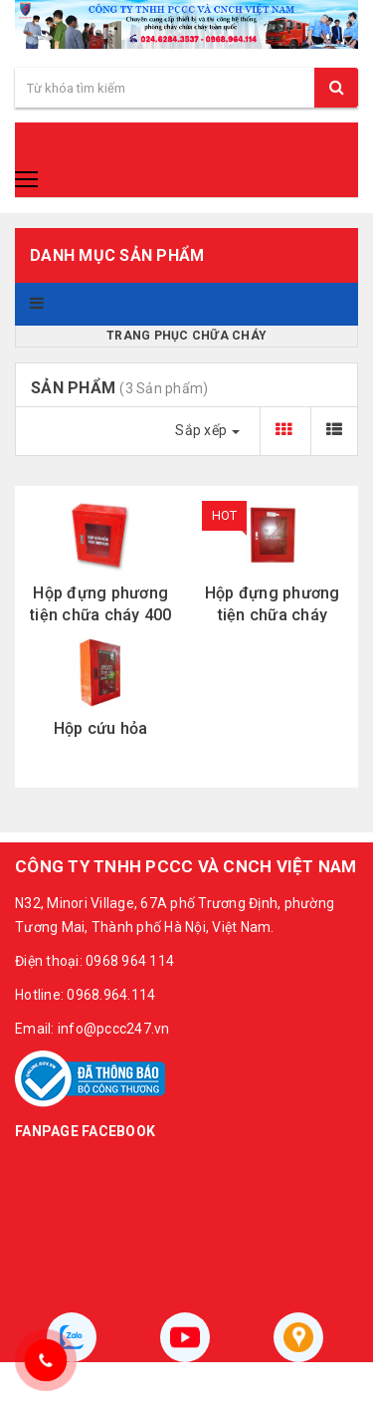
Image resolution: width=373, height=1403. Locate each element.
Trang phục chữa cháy (186, 336)
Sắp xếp (207, 430)
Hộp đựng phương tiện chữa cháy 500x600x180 (272, 605)
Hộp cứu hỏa (101, 728)
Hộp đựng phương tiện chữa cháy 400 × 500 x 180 (101, 605)
